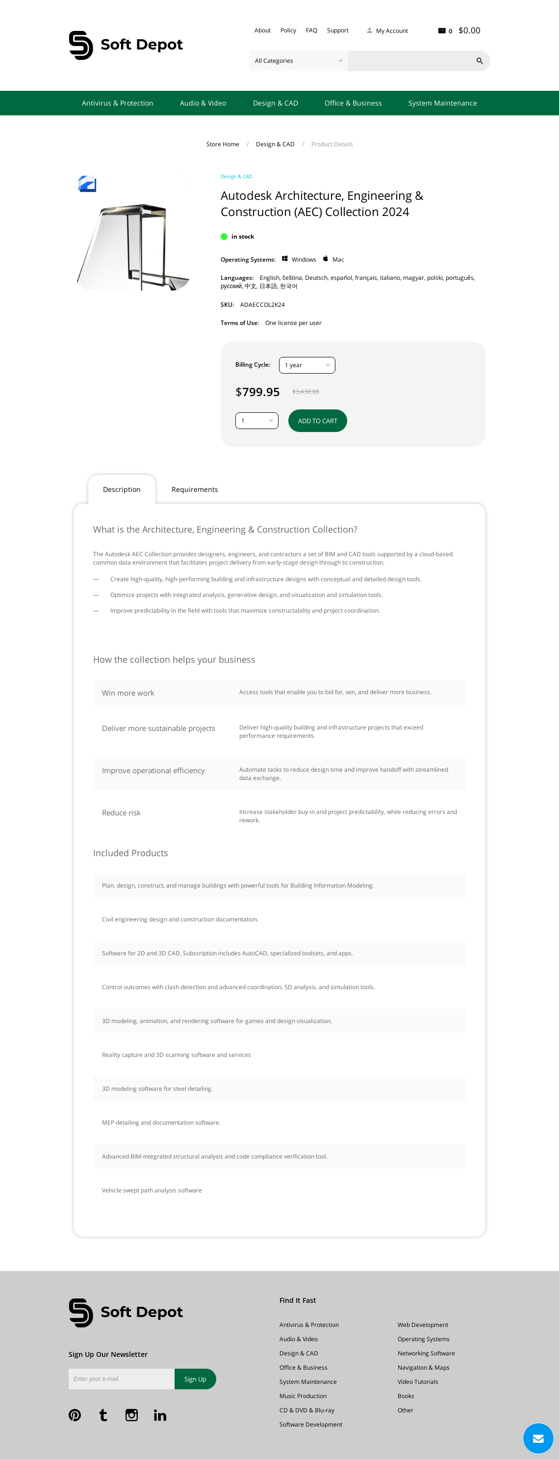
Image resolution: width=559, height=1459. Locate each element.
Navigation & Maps (424, 1367)
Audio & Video (203, 103)
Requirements (195, 489)
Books (406, 1396)
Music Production (303, 1396)
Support (338, 30)
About (262, 30)
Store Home (223, 144)
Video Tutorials (418, 1382)
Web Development (423, 1325)
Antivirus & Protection (117, 103)
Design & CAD (275, 103)
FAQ (311, 30)
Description (122, 489)
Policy (288, 30)
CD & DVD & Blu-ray (307, 1410)
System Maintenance (442, 103)
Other (405, 1410)
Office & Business (353, 103)
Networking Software (426, 1353)
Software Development (311, 1424)
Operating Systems (424, 1339)
